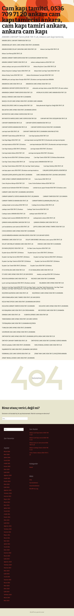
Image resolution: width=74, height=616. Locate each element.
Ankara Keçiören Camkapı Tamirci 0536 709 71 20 (16, 71)
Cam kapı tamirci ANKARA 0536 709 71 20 (41, 162)
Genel (31, 467)
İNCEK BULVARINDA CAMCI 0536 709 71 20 (14, 278)
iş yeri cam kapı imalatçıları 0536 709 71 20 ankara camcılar (18, 283)
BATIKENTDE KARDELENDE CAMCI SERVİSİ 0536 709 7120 (19, 118)
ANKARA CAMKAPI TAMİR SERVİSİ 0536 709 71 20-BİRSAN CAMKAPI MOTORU (25, 58)
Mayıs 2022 (7, 499)
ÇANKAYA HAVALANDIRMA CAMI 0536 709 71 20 (16, 222)
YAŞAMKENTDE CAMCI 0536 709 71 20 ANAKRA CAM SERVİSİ (19, 349)
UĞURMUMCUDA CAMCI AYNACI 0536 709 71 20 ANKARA (18, 332)
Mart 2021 (6, 541)
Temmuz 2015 (8, 594)
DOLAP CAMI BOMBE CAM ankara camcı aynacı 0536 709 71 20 (44, 240)
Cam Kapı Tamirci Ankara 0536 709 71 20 (13, 162)
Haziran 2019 (7, 568)
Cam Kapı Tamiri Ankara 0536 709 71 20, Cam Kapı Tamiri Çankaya (20, 166)
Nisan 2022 (7, 502)
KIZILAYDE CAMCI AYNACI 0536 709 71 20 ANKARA (53, 306)
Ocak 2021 (7, 547)
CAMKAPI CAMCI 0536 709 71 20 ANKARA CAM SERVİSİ (18, 192)
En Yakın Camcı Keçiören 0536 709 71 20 (38, 248)
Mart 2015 (6, 600)
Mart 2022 (6, 505)
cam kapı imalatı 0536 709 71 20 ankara (41, 149)
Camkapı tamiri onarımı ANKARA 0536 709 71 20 (15, 218)
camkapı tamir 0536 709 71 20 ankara (12, 209)
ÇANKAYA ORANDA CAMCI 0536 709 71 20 (46, 222)
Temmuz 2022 (8, 493)
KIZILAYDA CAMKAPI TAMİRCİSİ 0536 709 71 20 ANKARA (18, 306)
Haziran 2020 (7, 553)
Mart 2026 (6, 454)
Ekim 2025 (7, 469)
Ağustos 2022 (8, 490)
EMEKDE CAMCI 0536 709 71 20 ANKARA (49, 244)
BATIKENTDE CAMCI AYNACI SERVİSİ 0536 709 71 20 (17, 114)
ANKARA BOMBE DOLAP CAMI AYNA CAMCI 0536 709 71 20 (19, 49)
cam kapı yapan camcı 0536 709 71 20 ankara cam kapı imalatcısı (20, 170)
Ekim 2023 (7, 484)
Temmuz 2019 (8, 565)
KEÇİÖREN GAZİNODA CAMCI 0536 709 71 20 (15, 293)
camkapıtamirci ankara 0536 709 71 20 (44, 218)
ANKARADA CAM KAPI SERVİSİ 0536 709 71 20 (15, 88)
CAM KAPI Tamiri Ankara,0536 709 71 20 (13, 136)
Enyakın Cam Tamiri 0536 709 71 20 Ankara (14, 266)
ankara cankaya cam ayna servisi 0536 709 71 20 (15, 66)
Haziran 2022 (7, 496)
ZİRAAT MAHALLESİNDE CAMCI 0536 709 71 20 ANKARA (18, 358)
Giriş (30, 480)
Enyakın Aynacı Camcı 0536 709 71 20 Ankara (40, 253)
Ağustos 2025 (8, 475)
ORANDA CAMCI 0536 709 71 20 (11, 315)
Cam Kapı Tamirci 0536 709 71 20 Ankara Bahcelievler (49, 157)
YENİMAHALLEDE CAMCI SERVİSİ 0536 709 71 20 (16, 354)
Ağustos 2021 (8, 526)
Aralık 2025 (7, 463)
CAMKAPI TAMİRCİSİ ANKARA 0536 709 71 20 (15, 201)
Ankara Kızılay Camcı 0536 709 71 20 (12, 75)
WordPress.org (33, 489)
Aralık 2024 (7, 478)
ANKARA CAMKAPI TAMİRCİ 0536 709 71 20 (14, 62)
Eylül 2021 (6, 523)
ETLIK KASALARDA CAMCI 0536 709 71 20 (41, 270)
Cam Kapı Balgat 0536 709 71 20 (11, 140)
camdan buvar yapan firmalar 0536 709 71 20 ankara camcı (49, 188)
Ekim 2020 (7, 550)
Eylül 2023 (6, 487)
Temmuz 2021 (8, 529)
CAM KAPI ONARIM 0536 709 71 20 (12, 123)
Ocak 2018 (7, 577)
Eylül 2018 (6, 574)
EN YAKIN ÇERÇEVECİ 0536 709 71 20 (12, 248)
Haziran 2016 (7, 580)
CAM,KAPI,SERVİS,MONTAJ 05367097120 (55, 170)
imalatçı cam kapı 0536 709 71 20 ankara (48, 274)
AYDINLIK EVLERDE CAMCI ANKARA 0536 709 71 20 (51, 92)
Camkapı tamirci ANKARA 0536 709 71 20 (13, 214)
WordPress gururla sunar (37, 612)
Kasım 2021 (7, 517)
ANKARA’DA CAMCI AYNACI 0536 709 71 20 (38, 84)
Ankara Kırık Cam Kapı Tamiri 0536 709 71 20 (46, 71)
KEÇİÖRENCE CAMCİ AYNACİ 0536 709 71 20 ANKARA (47, 293)
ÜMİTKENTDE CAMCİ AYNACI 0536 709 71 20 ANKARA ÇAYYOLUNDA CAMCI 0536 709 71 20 (28, 336)
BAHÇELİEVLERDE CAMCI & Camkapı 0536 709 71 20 (17, 105)
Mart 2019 (6, 571)
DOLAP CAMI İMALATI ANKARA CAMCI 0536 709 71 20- (17, 244)
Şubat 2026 (7, 457)
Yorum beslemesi (34, 486)
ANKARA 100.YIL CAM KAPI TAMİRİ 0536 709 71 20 (16, 40)
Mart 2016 (6, 585)
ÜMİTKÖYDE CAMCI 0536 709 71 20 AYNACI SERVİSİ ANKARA (48, 341)
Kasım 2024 (7, 481)
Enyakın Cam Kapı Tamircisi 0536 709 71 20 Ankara (48, 257)
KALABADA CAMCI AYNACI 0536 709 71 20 (51, 283)
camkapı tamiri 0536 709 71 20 (37, 214)
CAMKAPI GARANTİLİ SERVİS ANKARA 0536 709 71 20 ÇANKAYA (20, 196)
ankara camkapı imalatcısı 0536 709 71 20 (42, 62)
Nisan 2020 (7, 556)
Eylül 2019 (6, 559)
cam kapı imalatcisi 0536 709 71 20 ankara (14, 144)
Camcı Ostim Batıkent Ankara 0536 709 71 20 (41, 183)
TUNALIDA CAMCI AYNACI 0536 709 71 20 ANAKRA (16, 328)
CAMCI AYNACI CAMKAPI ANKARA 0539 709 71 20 (16, 179)
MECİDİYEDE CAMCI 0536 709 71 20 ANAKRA (51, 310)
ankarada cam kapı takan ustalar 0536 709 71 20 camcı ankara (50, 88)
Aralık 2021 (7, 514)
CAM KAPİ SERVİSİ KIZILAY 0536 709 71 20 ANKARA (46, 127)
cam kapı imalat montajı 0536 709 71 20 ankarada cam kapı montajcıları (44, 140)
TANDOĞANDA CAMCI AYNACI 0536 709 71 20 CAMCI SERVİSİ (19, 319)
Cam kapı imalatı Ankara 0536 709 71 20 (13, 153)
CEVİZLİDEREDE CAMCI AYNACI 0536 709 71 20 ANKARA (18, 231)
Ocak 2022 (7, 511)
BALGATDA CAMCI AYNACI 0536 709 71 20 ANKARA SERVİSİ (19, 110)
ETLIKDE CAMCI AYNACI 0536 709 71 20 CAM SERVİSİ (17, 274)
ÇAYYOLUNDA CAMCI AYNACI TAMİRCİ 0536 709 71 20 (48, 227)
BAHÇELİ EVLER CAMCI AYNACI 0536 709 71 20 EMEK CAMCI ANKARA (22, 101)
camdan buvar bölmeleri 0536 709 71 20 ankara (15, 188)
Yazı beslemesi (33, 483)
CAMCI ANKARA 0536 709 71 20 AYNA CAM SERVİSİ (51, 175)
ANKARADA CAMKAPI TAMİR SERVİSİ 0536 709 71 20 (17, 92)
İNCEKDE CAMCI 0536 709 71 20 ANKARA (43, 278)
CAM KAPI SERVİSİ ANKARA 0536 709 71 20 (14, 127)
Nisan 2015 (7, 597)
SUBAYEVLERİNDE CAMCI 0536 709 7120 (36, 315)
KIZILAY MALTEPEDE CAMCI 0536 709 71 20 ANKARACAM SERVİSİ (21, 302)
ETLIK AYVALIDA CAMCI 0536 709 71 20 (13, 270)
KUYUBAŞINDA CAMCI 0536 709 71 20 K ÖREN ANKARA (18, 310)
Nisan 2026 (7, 451)
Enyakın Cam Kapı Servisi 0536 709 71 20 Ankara (15, 257)
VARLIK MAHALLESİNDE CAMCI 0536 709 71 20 (48, 345)
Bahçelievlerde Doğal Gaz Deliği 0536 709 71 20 (50, 105)
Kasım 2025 (7, 466)
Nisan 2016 (7, 582)
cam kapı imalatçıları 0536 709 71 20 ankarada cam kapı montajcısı (48, 144)
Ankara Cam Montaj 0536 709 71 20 (12, 53)
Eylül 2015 (6, 591)
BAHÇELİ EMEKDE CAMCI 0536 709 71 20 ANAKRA (16, 97)
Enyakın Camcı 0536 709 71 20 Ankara (41, 266)
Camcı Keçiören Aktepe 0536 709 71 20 (13, 183)
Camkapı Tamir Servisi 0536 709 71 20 (37, 209)
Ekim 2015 (7, 588)
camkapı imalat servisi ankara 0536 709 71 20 (15, 205)
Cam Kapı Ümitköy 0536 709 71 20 (53, 166)
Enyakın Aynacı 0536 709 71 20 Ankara (13, 253)
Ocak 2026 (7, 460)
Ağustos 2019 (8, 562)
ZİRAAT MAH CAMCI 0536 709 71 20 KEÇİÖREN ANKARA (50, 354)
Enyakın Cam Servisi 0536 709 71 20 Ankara (47, 261)
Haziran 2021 (7, 532)
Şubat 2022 (7, 508)
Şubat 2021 (7, 544)
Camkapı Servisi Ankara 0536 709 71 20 (43, 205)
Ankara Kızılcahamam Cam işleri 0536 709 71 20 (40, 75)
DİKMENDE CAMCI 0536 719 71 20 (11, 240)
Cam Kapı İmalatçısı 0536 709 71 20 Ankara (14, 149)
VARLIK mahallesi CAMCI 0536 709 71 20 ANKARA (16, 345)
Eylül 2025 (6, 472)
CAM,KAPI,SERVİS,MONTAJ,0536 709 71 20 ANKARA (17, 175)
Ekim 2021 (7, 520)
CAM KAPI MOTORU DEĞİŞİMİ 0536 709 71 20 (53, 118)
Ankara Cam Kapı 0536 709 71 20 (49, 49)
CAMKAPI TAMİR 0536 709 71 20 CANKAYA (55, 196)
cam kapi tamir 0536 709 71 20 (10, 131)
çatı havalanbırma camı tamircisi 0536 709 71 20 (15, 227)
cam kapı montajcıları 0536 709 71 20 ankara (40, 153)
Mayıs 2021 (7, 535)
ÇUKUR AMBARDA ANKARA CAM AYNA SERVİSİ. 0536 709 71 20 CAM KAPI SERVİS (25, 235)
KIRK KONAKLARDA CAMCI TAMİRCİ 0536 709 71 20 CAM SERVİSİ (21, 297)
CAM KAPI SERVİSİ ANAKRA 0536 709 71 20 (38, 123)
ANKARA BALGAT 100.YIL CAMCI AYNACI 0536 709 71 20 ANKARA (20, 45)
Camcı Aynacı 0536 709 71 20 (42, 179)
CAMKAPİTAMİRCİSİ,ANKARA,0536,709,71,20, (45, 201)
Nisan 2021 (7, 538)
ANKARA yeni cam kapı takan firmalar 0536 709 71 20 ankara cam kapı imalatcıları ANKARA (28, 79)
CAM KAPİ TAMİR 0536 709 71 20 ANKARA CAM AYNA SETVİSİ (40, 131)
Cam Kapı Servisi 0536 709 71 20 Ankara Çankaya (16, 157)
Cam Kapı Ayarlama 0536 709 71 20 (38, 136)
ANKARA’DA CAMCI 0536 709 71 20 (12, 84)
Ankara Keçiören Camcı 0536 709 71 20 (45, 66)
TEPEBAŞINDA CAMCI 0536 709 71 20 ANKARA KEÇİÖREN (19, 323)
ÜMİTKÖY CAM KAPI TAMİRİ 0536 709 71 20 (14, 341)
